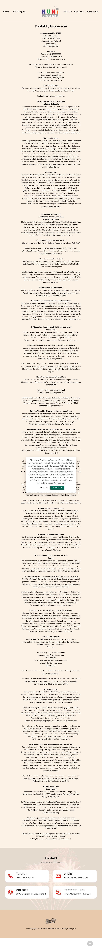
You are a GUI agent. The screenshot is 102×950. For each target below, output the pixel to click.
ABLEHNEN (42, 488)
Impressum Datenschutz (54, 483)
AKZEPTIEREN (58, 488)
